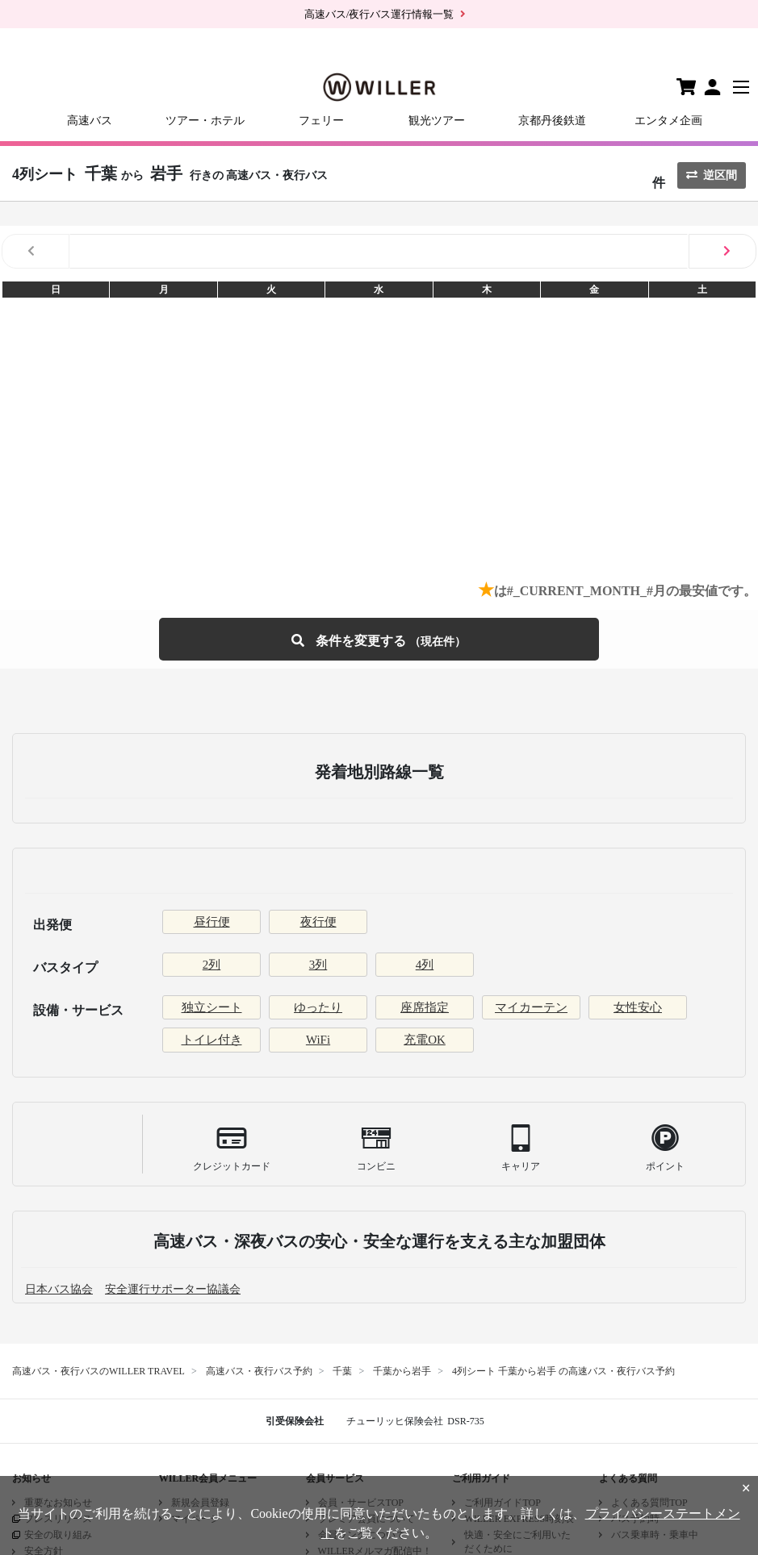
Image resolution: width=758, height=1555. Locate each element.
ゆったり (318, 1007)
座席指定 (424, 1007)
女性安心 (638, 1007)
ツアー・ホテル (205, 121)
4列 (425, 964)
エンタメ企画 (668, 121)
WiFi (318, 1039)
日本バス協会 (59, 1289)
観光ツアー (436, 121)
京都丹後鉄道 (552, 121)
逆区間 (711, 175)
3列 (318, 964)
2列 (212, 964)
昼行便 (212, 921)
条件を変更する (378, 639)
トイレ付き (212, 1039)
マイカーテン (531, 1007)
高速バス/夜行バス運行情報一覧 (379, 14)
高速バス (89, 121)
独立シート (212, 1007)
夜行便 (318, 921)
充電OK (425, 1039)
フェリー (321, 121)
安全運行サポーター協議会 (173, 1289)
